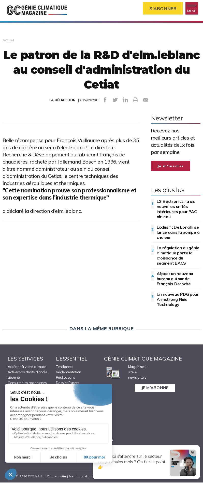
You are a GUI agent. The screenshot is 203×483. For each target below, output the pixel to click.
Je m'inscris (170, 166)
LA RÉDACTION (62, 100)
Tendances (64, 367)
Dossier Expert (67, 383)
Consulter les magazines (27, 383)
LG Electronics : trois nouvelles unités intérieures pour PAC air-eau (177, 209)
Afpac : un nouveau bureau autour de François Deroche (175, 279)
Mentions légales (83, 477)
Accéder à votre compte (27, 367)
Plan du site (56, 477)
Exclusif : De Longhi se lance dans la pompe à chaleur (178, 232)
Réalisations (65, 378)
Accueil (8, 41)
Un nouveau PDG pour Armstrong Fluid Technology (178, 299)
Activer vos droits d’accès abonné (28, 375)
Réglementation (68, 372)
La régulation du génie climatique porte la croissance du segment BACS (178, 256)
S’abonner (162, 8)
